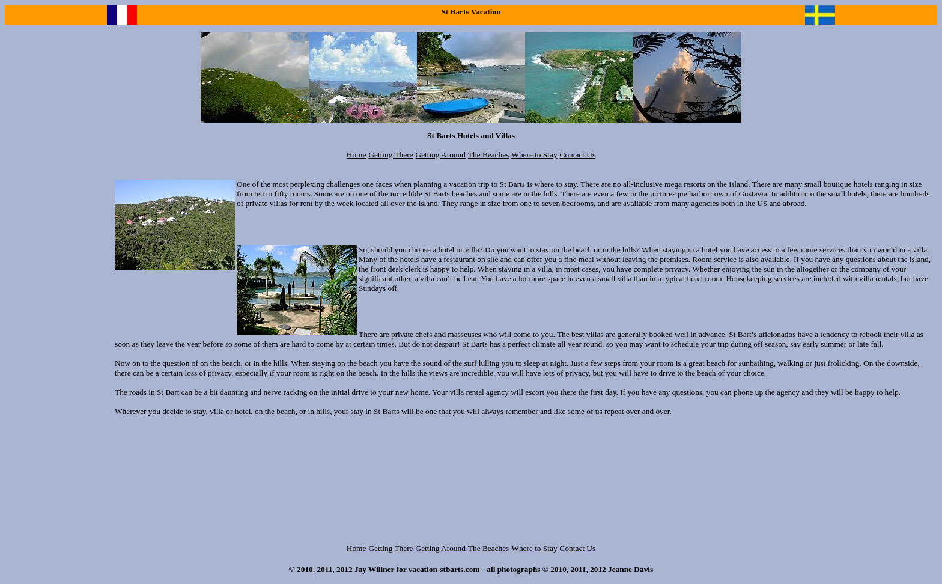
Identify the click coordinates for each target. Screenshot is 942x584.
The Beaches (488, 154)
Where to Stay (534, 154)
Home (356, 154)
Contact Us (578, 154)
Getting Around (441, 154)
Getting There (390, 154)
